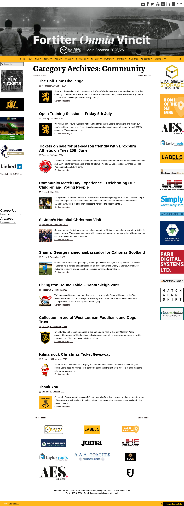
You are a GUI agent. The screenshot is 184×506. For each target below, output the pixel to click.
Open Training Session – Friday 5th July (75, 113)
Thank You (48, 387)
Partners (108, 59)
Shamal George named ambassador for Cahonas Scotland (92, 252)
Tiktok (179, 4)
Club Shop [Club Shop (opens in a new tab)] (133, 59)
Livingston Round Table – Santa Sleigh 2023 (79, 285)
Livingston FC (14, 504)
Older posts (39, 75)
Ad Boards (145, 59)
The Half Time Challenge (61, 81)
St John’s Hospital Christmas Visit (70, 220)
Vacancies (159, 59)
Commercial (81, 59)
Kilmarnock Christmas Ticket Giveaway (75, 354)
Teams (47, 59)
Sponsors (95, 59)
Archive (68, 59)
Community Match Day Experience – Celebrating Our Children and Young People (87, 185)
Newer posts (144, 75)
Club (37, 59)
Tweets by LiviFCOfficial (11, 174)
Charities (120, 59)
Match (57, 59)
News (30, 59)
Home (22, 59)
